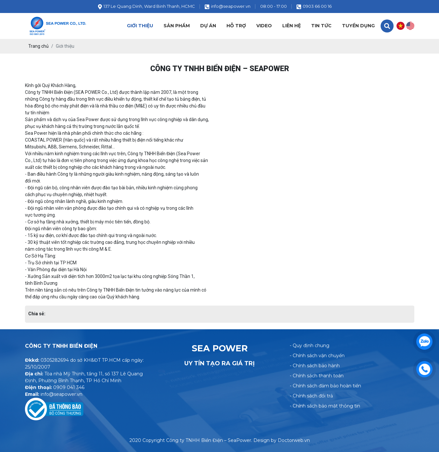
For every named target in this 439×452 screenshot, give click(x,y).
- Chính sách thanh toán (317, 376)
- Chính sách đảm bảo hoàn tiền (325, 386)
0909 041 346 (68, 387)
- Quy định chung (309, 345)
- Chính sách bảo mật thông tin (325, 406)
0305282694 (55, 360)
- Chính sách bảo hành (315, 366)
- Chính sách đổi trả (311, 396)
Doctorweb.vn (294, 440)
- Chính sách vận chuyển (317, 355)
